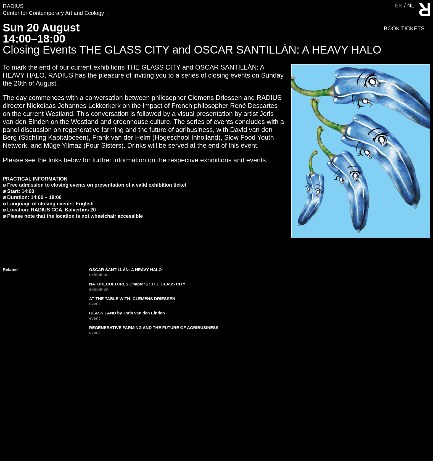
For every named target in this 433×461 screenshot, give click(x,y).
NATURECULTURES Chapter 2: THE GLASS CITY (137, 284)
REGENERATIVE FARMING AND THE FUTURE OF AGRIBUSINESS (154, 327)
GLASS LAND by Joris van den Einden (127, 313)
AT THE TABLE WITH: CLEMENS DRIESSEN (132, 298)
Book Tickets (404, 28)
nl (410, 5)
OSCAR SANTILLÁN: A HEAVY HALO (125, 269)
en (399, 5)
